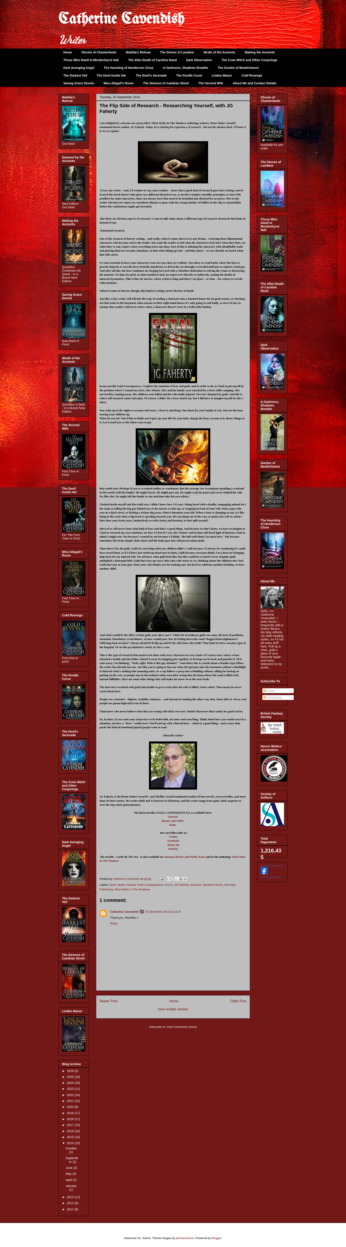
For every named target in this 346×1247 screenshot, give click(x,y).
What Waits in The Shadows (132, 889)
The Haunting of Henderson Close (129, 68)
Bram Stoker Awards (123, 884)
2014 (71, 1143)
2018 (71, 1119)
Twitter (173, 836)
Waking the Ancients (260, 52)
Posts (269, 690)
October (71, 1148)
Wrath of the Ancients (219, 52)
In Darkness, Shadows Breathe (185, 68)
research (195, 884)
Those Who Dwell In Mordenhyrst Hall (90, 60)
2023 (71, 1089)
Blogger (216, 1238)
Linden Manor (222, 75)
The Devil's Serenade (151, 75)
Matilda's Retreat (138, 52)
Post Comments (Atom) (182, 1027)
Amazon (172, 816)
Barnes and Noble (173, 820)
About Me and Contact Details (254, 83)
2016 (71, 1131)
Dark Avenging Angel (78, 68)
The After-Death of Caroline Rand (152, 60)
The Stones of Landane (177, 52)
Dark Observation (199, 60)
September (72, 1160)
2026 (71, 1071)
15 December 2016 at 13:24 (163, 911)
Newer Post (108, 1001)
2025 (71, 1077)
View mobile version (173, 1009)
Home (67, 52)
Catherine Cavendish (121, 19)
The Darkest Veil (75, 75)
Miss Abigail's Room (118, 83)
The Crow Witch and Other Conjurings (249, 60)
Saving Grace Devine (78, 83)
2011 (71, 1209)
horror (169, 884)
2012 (71, 1203)
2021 (71, 1101)
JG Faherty (181, 884)
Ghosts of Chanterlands (99, 52)
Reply (113, 923)
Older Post (238, 1001)
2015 (71, 1137)
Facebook (173, 840)
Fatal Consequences (150, 884)
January (71, 1186)
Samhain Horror (213, 884)
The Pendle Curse (189, 75)
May (69, 1174)
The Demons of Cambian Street (166, 83)
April (69, 1180)
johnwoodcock (185, 1238)
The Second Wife (210, 83)
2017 (71, 1125)
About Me (173, 844)
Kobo (172, 824)
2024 (71, 1083)
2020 (71, 1107)
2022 (71, 1095)
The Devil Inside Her (111, 75)
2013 (71, 1197)
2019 (71, 1113)
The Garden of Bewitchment (238, 68)
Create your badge (271, 877)
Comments (272, 697)
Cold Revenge (251, 75)
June (69, 1168)
